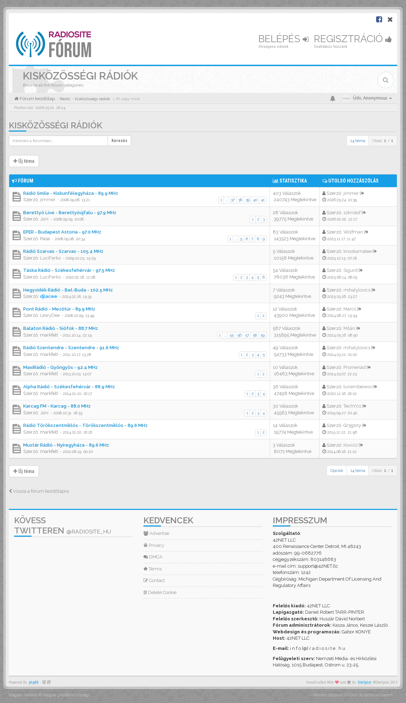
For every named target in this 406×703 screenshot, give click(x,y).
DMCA (152, 557)
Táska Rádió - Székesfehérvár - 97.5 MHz (69, 270)
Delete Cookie (159, 592)
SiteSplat (364, 682)
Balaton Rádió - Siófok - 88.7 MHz (60, 328)
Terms (152, 568)
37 (233, 200)
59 (262, 335)
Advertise (156, 533)
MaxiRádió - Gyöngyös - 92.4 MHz (60, 367)
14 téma (357, 140)
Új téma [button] (23, 161)
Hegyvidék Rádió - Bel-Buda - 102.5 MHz (68, 290)
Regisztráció (353, 39)
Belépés (283, 39)
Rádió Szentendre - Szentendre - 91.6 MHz (71, 347)
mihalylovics (356, 290)
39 (248, 200)
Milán (349, 328)
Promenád (354, 367)
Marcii (349, 309)
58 (255, 335)
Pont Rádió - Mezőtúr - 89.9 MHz (59, 309)
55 (232, 335)
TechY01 (352, 406)
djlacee (48, 296)
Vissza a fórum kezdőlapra (39, 491)
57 (247, 335)
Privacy (153, 545)
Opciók (336, 470)
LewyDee (50, 315)
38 (240, 200)
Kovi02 (350, 445)
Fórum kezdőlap (37, 98)
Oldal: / (382, 140)
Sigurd (350, 270)
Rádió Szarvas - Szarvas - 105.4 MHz (63, 251)
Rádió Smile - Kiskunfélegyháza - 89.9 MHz (70, 193)
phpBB (34, 682)
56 (239, 335)
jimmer (48, 199)
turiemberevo (357, 386)
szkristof (352, 212)
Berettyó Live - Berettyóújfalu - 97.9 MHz (69, 212)
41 (263, 200)
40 (255, 200)
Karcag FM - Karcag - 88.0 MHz (57, 406)
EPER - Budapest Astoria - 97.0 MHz (62, 232)
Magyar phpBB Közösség (66, 695)
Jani (44, 219)
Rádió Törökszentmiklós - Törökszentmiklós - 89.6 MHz (85, 425)
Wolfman (353, 232)
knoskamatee (357, 251)
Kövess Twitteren (62, 525)
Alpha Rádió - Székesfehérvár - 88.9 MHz (69, 386)
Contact (154, 580)
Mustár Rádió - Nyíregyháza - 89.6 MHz (66, 445)
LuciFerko (50, 258)
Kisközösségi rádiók (55, 125)
